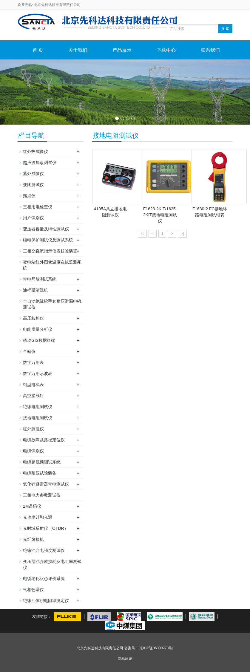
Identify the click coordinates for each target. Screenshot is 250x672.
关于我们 (77, 50)
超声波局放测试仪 (39, 162)
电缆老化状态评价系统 (44, 578)
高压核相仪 (33, 318)
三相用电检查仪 (37, 206)
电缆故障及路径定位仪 (44, 439)
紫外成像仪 (33, 173)
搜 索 (225, 29)
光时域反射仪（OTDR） (45, 528)
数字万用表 (33, 362)
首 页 (38, 50)
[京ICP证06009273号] (156, 648)
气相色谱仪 (33, 589)
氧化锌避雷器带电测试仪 (46, 484)
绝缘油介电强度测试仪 (44, 550)
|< (142, 234)
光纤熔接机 (33, 539)
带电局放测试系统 (39, 279)
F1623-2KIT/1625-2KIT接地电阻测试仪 (160, 214)
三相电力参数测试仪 (42, 495)
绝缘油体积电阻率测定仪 (46, 600)
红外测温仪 (33, 428)
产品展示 (122, 50)
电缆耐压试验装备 (39, 473)
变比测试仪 (33, 184)
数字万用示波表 (37, 373)
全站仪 (29, 351)
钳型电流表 (33, 384)
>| (182, 234)
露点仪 (29, 195)
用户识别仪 (33, 217)
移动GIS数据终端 (39, 340)
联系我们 (210, 50)
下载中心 (166, 50)
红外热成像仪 (35, 151)
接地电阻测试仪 (37, 417)
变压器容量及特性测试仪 (46, 228)
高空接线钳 (33, 395)
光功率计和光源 (37, 517)
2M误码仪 (32, 506)
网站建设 (125, 658)
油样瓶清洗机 (35, 290)
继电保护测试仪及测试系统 (48, 240)
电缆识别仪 (33, 450)
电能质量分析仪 (37, 329)
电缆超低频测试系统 (42, 462)
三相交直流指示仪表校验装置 (50, 251)
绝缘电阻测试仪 (37, 406)
